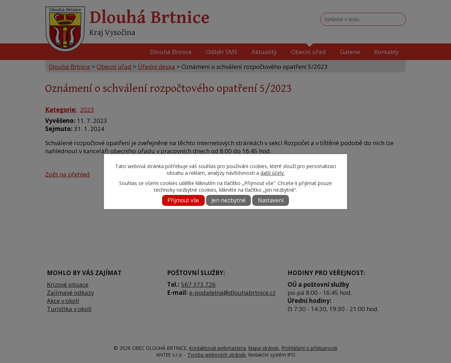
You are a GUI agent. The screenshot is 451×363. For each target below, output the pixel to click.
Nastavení (271, 200)
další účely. (272, 172)
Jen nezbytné (228, 200)
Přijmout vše (183, 200)
